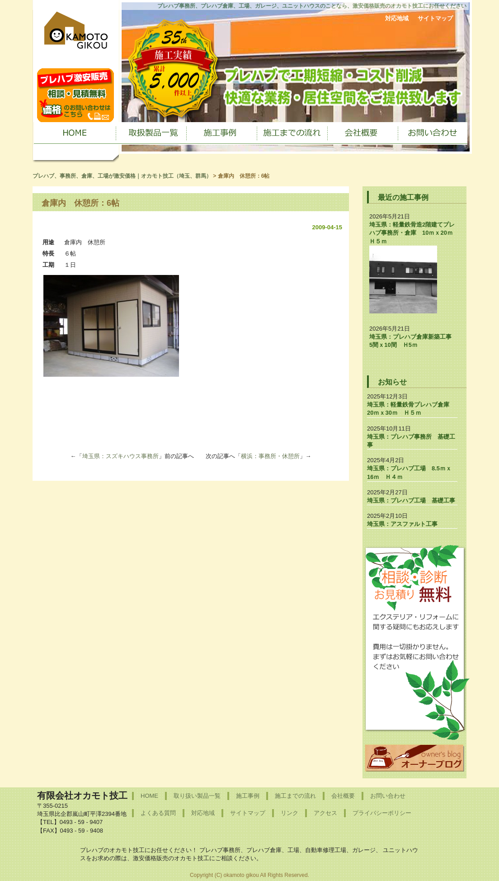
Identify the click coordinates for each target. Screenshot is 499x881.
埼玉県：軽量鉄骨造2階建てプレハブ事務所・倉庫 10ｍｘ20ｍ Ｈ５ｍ (414, 232)
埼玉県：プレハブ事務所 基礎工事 (411, 440)
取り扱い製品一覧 (197, 795)
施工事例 (247, 795)
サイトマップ (435, 18)
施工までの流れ (295, 795)
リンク (289, 813)
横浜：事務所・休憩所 (270, 456)
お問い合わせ (387, 795)
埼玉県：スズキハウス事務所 (120, 456)
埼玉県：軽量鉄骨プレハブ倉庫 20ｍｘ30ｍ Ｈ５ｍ (411, 408)
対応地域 (397, 18)
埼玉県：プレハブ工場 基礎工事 (411, 500)
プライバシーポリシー (382, 813)
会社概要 (343, 795)
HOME (149, 795)
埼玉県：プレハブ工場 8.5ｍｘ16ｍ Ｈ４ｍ (409, 472)
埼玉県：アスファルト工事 (402, 524)
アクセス (325, 813)
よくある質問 (158, 813)
